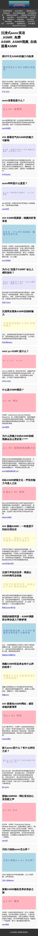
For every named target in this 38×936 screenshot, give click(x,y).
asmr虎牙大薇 (22, 17)
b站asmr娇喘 (6, 517)
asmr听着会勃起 (8, 563)
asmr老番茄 (6, 128)
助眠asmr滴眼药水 (9, 655)
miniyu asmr (6, 381)
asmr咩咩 (5, 209)
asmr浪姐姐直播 (19, 13)
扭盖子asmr (6, 302)
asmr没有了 (19, 11)
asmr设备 (30, 19)
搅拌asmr (10, 19)
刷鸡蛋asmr (30, 11)
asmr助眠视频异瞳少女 (10, 471)
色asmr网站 (6, 739)
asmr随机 (5, 924)
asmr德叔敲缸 (20, 21)
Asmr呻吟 (10, 23)
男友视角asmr (7, 342)
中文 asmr (5, 91)
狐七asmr (5, 787)
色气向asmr (6, 174)
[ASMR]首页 (7, 11)
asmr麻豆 (31, 23)
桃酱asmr (5, 695)
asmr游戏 (8, 21)
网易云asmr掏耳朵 (9, 607)
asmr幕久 (10, 17)
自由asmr (6, 13)
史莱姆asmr (21, 23)
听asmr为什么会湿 (19, 25)
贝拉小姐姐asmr (8, 880)
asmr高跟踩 (6, 260)
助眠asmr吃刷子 (12, 15)
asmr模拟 (5, 427)
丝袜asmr (20, 19)
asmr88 (4, 840)
